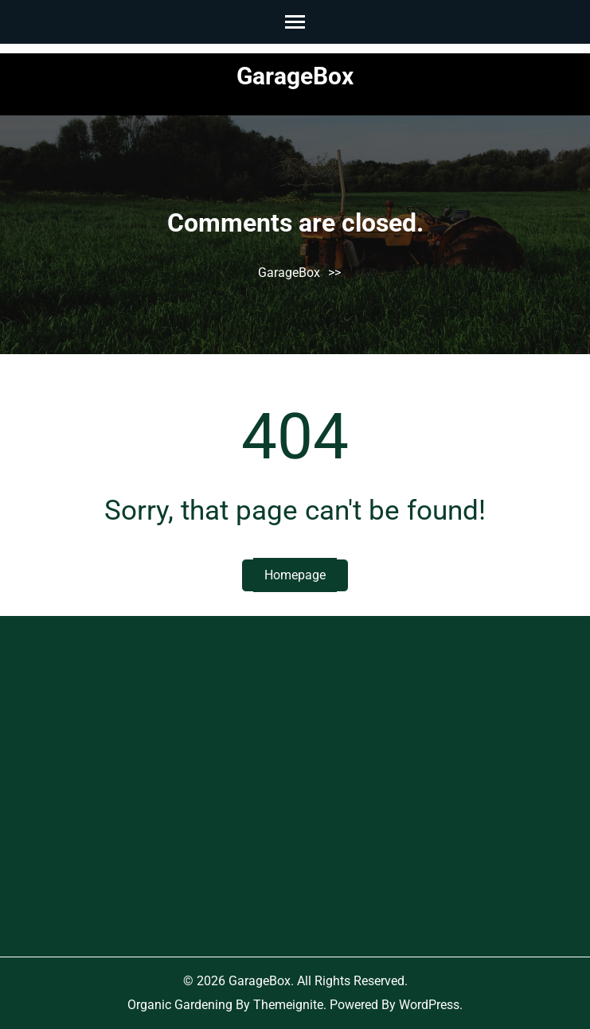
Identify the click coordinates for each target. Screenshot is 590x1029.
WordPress (429, 1004)
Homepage (295, 575)
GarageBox (295, 76)
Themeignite (288, 1004)
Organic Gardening (179, 1004)
